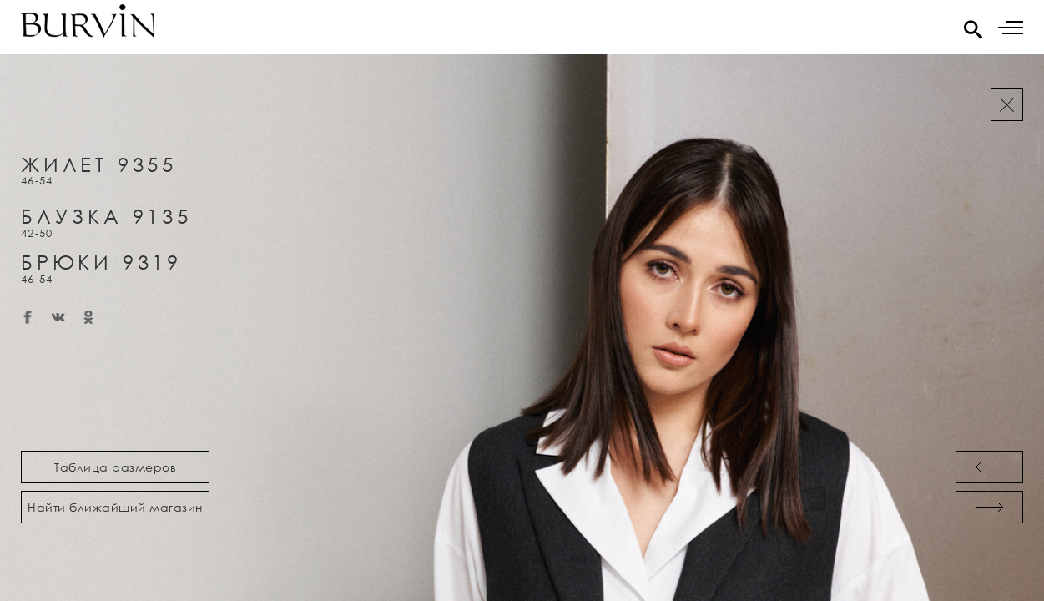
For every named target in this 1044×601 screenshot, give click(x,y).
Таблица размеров (115, 467)
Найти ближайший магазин (115, 507)
